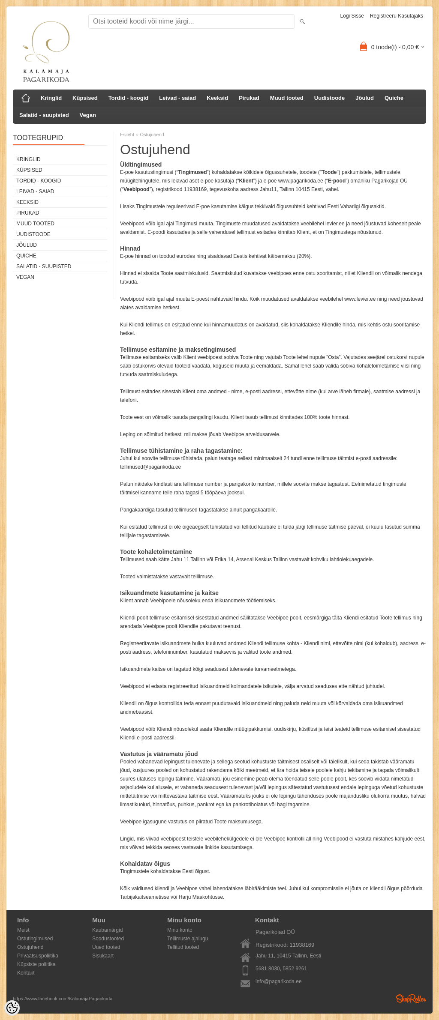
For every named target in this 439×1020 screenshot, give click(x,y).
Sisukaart (103, 956)
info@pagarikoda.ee (279, 981)
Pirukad (249, 98)
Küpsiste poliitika (36, 964)
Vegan (88, 115)
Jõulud (364, 98)
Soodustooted (108, 939)
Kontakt (26, 973)
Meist (23, 930)
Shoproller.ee (411, 998)
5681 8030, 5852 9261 (281, 969)
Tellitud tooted (183, 947)
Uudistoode (329, 98)
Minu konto (179, 930)
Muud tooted (287, 98)
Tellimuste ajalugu (187, 939)
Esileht (127, 134)
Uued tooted (106, 947)
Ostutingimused (35, 939)
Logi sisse (352, 16)
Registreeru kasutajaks (396, 16)
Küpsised (85, 98)
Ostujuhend (152, 134)
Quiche (394, 98)
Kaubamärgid (107, 930)
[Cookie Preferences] (12, 1008)
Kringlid (51, 98)
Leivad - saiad (177, 98)
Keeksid (217, 98)
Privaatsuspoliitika (37, 956)
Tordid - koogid (128, 98)
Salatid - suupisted (44, 115)
